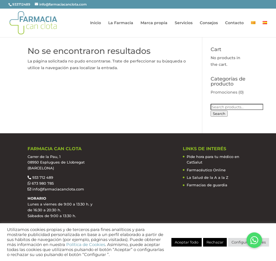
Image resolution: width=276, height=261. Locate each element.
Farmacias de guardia (207, 185)
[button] (254, 240)
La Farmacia (120, 23)
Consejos (209, 23)
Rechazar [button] (214, 242)
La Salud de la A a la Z (207, 177)
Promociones (224, 92)
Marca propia (154, 23)
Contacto (234, 23)
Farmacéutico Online (206, 170)
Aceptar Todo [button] (186, 242)
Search (219, 113)
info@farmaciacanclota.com (58, 189)
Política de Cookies (85, 244)
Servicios (184, 23)
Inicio (95, 23)
